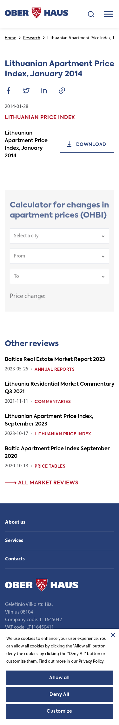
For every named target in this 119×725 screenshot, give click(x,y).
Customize (59, 711)
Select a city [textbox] (26, 239)
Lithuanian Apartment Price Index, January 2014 (26, 145)
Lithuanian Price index (63, 434)
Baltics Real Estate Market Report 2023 (55, 359)
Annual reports (55, 370)
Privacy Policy (91, 661)
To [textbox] (16, 279)
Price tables (50, 466)
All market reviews (41, 483)
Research (31, 38)
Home (10, 38)
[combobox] (59, 239)
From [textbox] (19, 259)
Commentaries (53, 402)
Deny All (59, 694)
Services (14, 540)
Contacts (15, 559)
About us (15, 522)
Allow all (59, 678)
